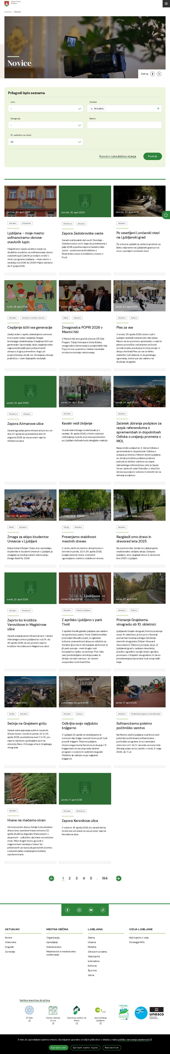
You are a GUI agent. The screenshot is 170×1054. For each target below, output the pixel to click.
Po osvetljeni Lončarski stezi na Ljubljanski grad (137, 235)
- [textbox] (11, 108)
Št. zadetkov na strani (21, 135)
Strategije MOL (137, 942)
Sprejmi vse (58, 1047)
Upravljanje (52, 942)
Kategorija (15, 118)
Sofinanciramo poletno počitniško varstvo (134, 725)
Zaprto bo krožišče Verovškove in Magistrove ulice (26, 624)
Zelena (91, 937)
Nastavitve (112, 1047)
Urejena (92, 942)
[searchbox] (107, 108)
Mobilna (92, 947)
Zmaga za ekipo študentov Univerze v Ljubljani (28, 539)
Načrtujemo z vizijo (139, 937)
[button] (117, 156)
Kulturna (92, 965)
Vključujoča (94, 956)
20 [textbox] (12, 141)
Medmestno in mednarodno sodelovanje (61, 953)
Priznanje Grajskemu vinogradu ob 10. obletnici (136, 622)
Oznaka (93, 102)
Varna (91, 975)
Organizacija (52, 937)
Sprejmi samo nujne (85, 1047)
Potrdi (152, 156)
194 (105, 878)
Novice (8, 937)
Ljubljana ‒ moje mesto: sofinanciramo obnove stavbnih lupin (25, 237)
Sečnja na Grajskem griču (27, 723)
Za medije (10, 951)
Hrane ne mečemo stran (26, 820)
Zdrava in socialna (97, 951)
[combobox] (45, 108)
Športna (92, 970)
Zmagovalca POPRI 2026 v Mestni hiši (82, 329)
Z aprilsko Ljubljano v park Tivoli (82, 622)
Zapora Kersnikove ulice (80, 820)
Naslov (93, 118)
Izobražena (93, 961)
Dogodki (9, 947)
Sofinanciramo (54, 947)
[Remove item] (92, 109)
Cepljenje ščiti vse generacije (29, 327)
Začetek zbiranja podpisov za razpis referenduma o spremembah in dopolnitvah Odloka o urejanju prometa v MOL (139, 432)
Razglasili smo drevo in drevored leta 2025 (133, 539)
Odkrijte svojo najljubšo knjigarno (80, 725)
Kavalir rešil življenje (77, 423)
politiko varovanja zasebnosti (135, 1039)
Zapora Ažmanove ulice (25, 423)
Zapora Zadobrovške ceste (82, 233)
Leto (13, 102)
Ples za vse (124, 327)
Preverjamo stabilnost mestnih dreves (79, 539)
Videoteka (10, 942)
